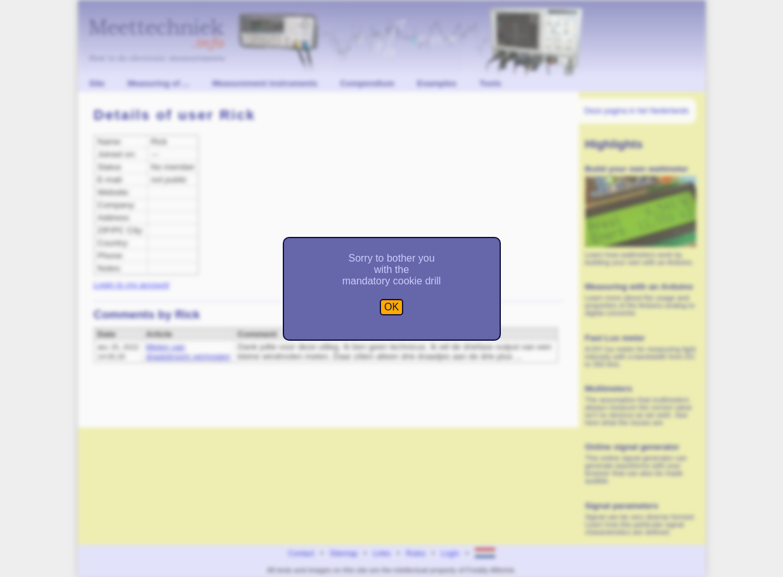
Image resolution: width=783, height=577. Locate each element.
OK (391, 306)
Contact (301, 553)
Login (450, 553)
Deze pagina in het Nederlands (637, 110)
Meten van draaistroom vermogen (188, 351)
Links (382, 553)
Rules (415, 553)
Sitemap (344, 553)
